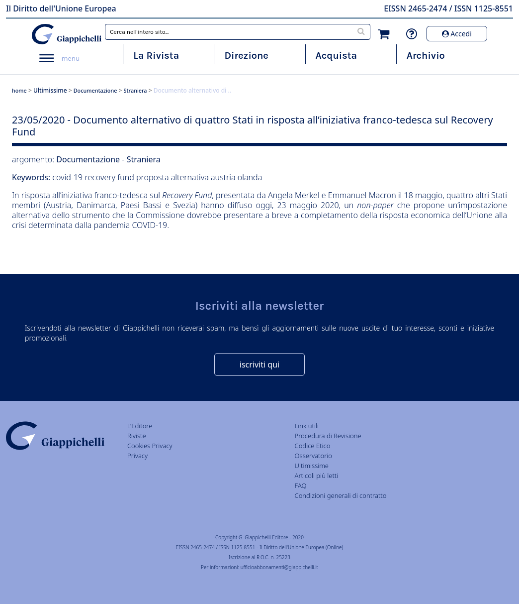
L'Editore (139, 425)
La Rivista (156, 55)
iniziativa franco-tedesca (104, 195)
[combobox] (237, 32)
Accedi (457, 33)
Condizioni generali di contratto (341, 495)
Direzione (246, 55)
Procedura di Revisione (328, 435)
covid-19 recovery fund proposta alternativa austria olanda (157, 177)
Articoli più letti (317, 475)
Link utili (307, 425)
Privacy (137, 455)
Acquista (336, 55)
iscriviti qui (259, 364)
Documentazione (95, 90)
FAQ (301, 485)
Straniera (135, 90)
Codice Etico (313, 445)
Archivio (426, 55)
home (19, 90)
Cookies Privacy (150, 445)
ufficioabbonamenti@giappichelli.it (279, 567)
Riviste (136, 435)
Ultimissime (50, 90)
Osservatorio (313, 455)
